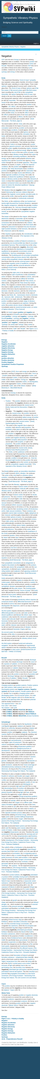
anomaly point (31, 834)
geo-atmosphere (22, 969)
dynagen (21, 859)
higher (4, 961)
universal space (25, 261)
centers (34, 519)
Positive (8, 401)
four (10, 693)
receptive (14, 440)
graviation (32, 674)
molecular (12, 619)
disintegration (33, 381)
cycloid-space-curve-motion (21, 963)
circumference (9, 529)
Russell (4, 66)
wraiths (28, 782)
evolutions (30, 241)
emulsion (21, 788)
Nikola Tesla (6, 993)
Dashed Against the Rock (14, 423)
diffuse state (28, 802)
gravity (16, 471)
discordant (30, 247)
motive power (6, 582)
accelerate (29, 883)
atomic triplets (21, 525)
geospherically (14, 849)
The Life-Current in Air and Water (25, 977)
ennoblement (29, 936)
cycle (15, 707)
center (12, 324)
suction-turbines (15, 875)
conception (5, 128)
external (11, 971)
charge (35, 672)
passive (4, 792)
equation (12, 535)
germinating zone (7, 967)
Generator (5, 621)
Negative (23, 46)
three (31, 220)
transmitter (12, 100)
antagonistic (29, 563)
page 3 (19, 121)
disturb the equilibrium (16, 177)
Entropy (16, 59)
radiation (14, 664)
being (29, 961)
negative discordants (8, 565)
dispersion (16, 606)
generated (5, 863)
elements (33, 179)
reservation (29, 171)
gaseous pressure (15, 146)
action (3, 305)
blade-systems (20, 826)
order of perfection (17, 274)
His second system (8, 632)
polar (30, 68)
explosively (24, 946)
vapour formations (7, 804)
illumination (5, 198)
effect (26, 112)
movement (5, 975)
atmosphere (18, 971)
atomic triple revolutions (16, 513)
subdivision (16, 201)
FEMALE (31, 712)
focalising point (16, 255)
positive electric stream (15, 305)
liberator (16, 484)
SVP (3, 59)
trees (33, 804)
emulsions (9, 765)
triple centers (10, 521)
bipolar (32, 728)
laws (17, 537)
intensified (16, 921)
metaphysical (20, 957)
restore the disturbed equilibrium (18, 185)
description (17, 955)
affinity (23, 278)
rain (15, 806)
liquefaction (28, 724)
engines (19, 580)
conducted (30, 198)
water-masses (21, 828)
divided (27, 697)
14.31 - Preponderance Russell (12, 1039)
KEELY (4, 269)
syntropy (4, 72)
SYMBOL (9, 710)
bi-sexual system (23, 695)
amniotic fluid (6, 851)
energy (4, 158)
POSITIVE (22, 710)
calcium (4, 744)
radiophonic (32, 513)
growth (15, 900)
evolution (8, 427)
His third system (7, 643)
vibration (28, 627)
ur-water (26, 889)
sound (3, 102)
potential (33, 699)
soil (5, 923)
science (11, 603)
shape (3, 902)
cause (33, 662)
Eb (15, 295)
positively (29, 586)
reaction (32, 756)
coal (3, 726)
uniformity (12, 728)
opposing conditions (30, 571)
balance (6, 990)
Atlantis (12, 887)
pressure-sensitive (17, 906)
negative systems (24, 689)
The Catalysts (30, 771)
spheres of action (16, 517)
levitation (34, 148)
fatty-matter (28, 957)
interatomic (23, 617)
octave (14, 705)
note (15, 92)
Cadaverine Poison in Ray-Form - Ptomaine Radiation (19, 952)
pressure (7, 497)
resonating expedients (20, 156)
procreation (16, 853)
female (23, 328)
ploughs (4, 904)
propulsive (27, 427)
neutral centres (13, 267)
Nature (24, 241)
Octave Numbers (32, 716)
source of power (25, 590)
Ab (2, 297)
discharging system (8, 695)
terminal (22, 220)
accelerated (5, 834)
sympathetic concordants (13, 563)
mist (33, 782)
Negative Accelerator (9, 344)
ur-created (18, 855)
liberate (18, 615)
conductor (11, 999)
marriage (31, 765)
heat (23, 786)
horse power (12, 594)
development (10, 840)
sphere (13, 94)
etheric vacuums (17, 505)
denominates (19, 168)
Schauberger (6, 722)
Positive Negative (7, 362)
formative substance (8, 957)
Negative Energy (7, 350)
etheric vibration (20, 473)
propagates (13, 973)
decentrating (8, 788)
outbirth (6, 847)
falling (23, 817)
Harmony (13, 253)
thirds (6, 201)
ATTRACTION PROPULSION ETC (17, 450)
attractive (29, 158)
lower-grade (5, 946)
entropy (12, 72)
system (25, 152)
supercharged (31, 849)
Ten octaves (5, 707)
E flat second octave (15, 90)
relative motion (6, 525)
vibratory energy (18, 154)
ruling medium (6, 571)
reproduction (31, 761)
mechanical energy (20, 150)
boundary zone (20, 967)
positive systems (21, 685)
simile (12, 196)
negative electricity (19, 437)
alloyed (36, 902)
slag (20, 919)
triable (3, 940)
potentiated (33, 875)
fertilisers (4, 921)
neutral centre (29, 405)
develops (32, 971)
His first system (6, 611)
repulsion (7, 664)
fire (32, 944)
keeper (6, 216)
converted (19, 160)
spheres (4, 86)
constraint (25, 861)
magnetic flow (21, 425)
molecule (22, 488)
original (4, 879)
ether (33, 580)
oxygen (27, 776)
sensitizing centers (22, 509)
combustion (23, 921)
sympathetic (21, 567)
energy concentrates (22, 923)
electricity (4, 168)
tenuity (35, 495)
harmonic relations (21, 192)
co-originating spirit (29, 853)
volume (11, 567)
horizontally (21, 973)
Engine (22, 629)
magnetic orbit (15, 697)
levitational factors (17, 938)
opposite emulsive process (13, 812)
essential (13, 923)
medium (29, 222)
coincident (28, 194)
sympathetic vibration (8, 586)
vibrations (7, 190)
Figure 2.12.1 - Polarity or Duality (13, 1018)
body (26, 110)
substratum (33, 908)
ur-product (5, 877)
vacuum (5, 499)
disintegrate (27, 784)
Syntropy (5, 366)
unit (19, 703)
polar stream (18, 588)
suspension (12, 942)
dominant (4, 291)
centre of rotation (7, 830)
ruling (34, 245)
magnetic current (15, 194)
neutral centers (24, 421)
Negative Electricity (8, 348)
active (7, 817)
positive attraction (8, 358)
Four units (5, 705)
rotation (28, 148)
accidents (14, 130)
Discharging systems (8, 689)
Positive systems (32, 685)
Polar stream (29, 281)
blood (23, 932)
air (15, 613)
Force (34, 373)
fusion (26, 765)
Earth (16, 851)
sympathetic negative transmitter (21, 464)
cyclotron (14, 865)
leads (31, 224)
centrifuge (5, 865)
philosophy (11, 110)
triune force (29, 287)
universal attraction (25, 265)
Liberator (14, 625)
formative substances (8, 934)
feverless (34, 836)
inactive (9, 792)
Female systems (26, 691)
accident (21, 128)
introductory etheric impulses (27, 599)
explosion (26, 303)
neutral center (16, 413)
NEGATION (22, 716)
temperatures (14, 832)
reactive (30, 959)
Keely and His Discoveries (18, 407)
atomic (29, 276)
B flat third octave (31, 90)
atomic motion (23, 486)
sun (35, 415)
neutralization (28, 234)
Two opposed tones (8, 703)
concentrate (27, 859)
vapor (6, 484)
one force (14, 547)
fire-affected (24, 948)
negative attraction (8, 346)
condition (35, 205)
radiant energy (26, 417)
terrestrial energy (20, 815)
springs (13, 800)
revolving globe (31, 588)
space (34, 154)
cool (19, 908)
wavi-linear (31, 973)
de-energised (29, 926)
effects (6, 114)
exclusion (4, 965)
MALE (30, 710)
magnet (24, 216)
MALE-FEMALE (31, 714)
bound (4, 855)
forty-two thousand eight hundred (26, 207)
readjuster (17, 571)
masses (30, 948)
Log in (36, 43)
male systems (8, 687)
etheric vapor (28, 615)
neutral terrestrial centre (23, 307)
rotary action (16, 649)
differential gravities (8, 613)
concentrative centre (24, 251)
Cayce (4, 984)
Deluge (32, 887)
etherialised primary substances (12, 767)
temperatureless (23, 836)
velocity (4, 259)
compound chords (7, 601)
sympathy (33, 80)
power (33, 144)
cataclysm (5, 887)
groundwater (28, 930)
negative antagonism (10, 205)
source (14, 152)
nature (4, 181)
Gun (29, 629)
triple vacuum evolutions (14, 511)
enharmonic (7, 231)
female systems (15, 691)
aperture (25, 196)
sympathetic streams (16, 259)
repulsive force (6, 160)
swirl (7, 828)
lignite (7, 726)
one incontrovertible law (17, 243)
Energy (23, 379)
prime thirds (5, 299)
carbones (11, 776)
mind (14, 475)
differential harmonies (24, 601)
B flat (19, 92)
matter (4, 379)
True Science (11, 269)
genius (26, 132)
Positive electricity (8, 360)
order (21, 499)
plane (18, 429)
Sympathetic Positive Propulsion (13, 364)
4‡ (21, 701)
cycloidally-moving (18, 877)
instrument (12, 227)
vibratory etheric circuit (29, 638)
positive (32, 61)
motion (31, 375)
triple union (16, 272)
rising (21, 796)
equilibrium (17, 287)
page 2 (30, 481)
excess (20, 173)
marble (17, 744)
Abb (12, 297)
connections (5, 222)
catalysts (20, 726)
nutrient (27, 908)
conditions (30, 168)
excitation (25, 857)
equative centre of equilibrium (19, 263)
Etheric (12, 379)
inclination (9, 429)
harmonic (25, 229)
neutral (4, 211)
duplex (19, 164)
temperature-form (12, 961)
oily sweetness (13, 926)
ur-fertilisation (18, 847)
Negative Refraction (8, 354)
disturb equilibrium (7, 615)
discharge (33, 660)
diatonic (21, 231)
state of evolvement (15, 742)
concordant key (24, 245)
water (26, 613)
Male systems (18, 687)
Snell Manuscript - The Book (18, 481)
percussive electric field (21, 257)
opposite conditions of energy (15, 175)
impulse (4, 224)
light (17, 786)
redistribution (6, 253)
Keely (31, 63)
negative (29, 312)
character (30, 190)
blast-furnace (14, 919)
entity (16, 879)
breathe (4, 776)
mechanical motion (13, 183)
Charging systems (7, 685)
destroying (9, 192)
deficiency (28, 173)
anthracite (17, 740)
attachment (5, 218)
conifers (4, 780)
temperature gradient (24, 746)
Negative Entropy (7, 352)
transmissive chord (23, 295)
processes (9, 857)
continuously (22, 198)
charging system (25, 693)
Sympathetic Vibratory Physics (10, 46)
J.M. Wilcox (12, 106)
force (17, 371)
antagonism (24, 456)
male (14, 328)
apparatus (26, 162)
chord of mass (24, 80)
